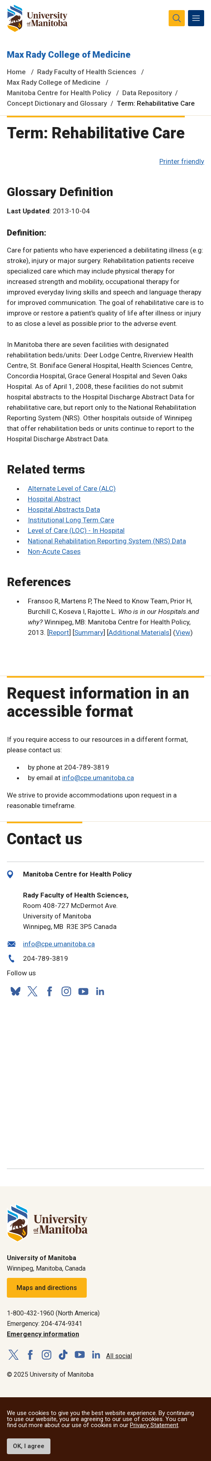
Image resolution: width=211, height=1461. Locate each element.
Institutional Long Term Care (71, 520)
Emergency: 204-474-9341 (44, 1323)
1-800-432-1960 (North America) (53, 1313)
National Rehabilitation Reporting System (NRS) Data (107, 541)
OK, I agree (28, 1446)
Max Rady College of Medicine (69, 55)
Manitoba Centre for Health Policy (59, 93)
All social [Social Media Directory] (119, 1356)
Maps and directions (47, 1288)
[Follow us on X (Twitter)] (32, 991)
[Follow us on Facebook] (49, 991)
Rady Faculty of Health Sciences (86, 72)
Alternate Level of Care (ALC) (72, 488)
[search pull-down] (177, 18)
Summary (88, 632)
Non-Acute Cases (54, 551)
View (182, 632)
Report (59, 632)
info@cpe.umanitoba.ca (98, 778)
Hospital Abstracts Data (64, 509)
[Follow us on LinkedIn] (100, 990)
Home (16, 72)
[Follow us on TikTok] (63, 1355)
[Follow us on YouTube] (83, 990)
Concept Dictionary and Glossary (57, 103)
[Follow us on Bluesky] (15, 991)
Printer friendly (181, 161)
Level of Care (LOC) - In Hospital (76, 530)
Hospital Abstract (54, 499)
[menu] (196, 18)
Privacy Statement (154, 1425)
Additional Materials (139, 632)
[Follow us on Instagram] (66, 991)
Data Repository (147, 93)
